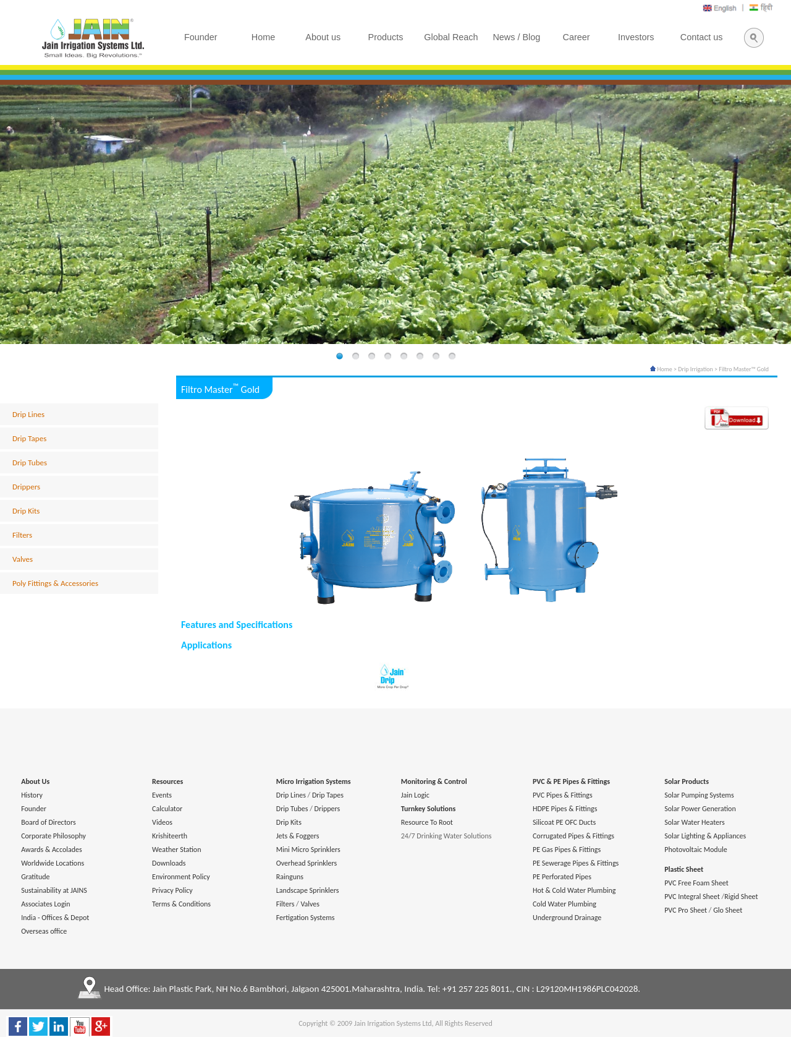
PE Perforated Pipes (562, 876)
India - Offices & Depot (55, 917)
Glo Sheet (727, 910)
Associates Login (45, 904)
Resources (167, 781)
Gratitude (35, 876)
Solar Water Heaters (694, 822)
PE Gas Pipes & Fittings (567, 849)
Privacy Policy (172, 890)
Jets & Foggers (297, 836)
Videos (162, 822)
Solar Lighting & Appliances (705, 836)
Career (576, 37)
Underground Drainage (567, 917)
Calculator (167, 808)
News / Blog (516, 37)
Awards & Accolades (51, 849)
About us (323, 37)
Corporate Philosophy (53, 836)
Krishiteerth (169, 836)
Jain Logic (415, 795)
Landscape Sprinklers (307, 890)
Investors (636, 37)
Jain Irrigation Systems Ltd (393, 1023)
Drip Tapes (29, 438)
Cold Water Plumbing (564, 904)
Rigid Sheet (741, 896)
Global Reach (451, 37)
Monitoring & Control (434, 781)
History (32, 795)
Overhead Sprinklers (306, 863)
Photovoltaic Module (695, 849)
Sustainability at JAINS (54, 890)
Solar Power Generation (700, 808)
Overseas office (44, 931)
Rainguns (289, 876)
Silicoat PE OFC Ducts (564, 822)
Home (661, 369)
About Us (35, 781)
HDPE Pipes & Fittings (565, 808)
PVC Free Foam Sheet (696, 883)
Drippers (26, 486)
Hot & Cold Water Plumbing (574, 890)
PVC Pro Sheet (685, 910)
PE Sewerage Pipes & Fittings (576, 863)
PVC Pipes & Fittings (563, 795)
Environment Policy (181, 876)
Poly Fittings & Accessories (55, 583)
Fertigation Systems (305, 917)
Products (386, 37)
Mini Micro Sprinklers (308, 849)
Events (162, 795)
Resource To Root (427, 822)
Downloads (168, 863)
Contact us (701, 37)
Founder (33, 808)
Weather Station (176, 849)
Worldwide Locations (52, 863)
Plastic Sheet (683, 869)
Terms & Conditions (181, 904)
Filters (22, 535)
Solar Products (686, 781)
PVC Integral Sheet (692, 896)
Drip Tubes (29, 462)
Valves (22, 559)
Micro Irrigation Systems (313, 781)
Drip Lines (28, 414)
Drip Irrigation (695, 369)
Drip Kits (26, 510)
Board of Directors (48, 822)
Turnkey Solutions (428, 808)
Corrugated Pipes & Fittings (573, 836)
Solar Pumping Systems (699, 795)
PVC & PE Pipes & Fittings (571, 781)
